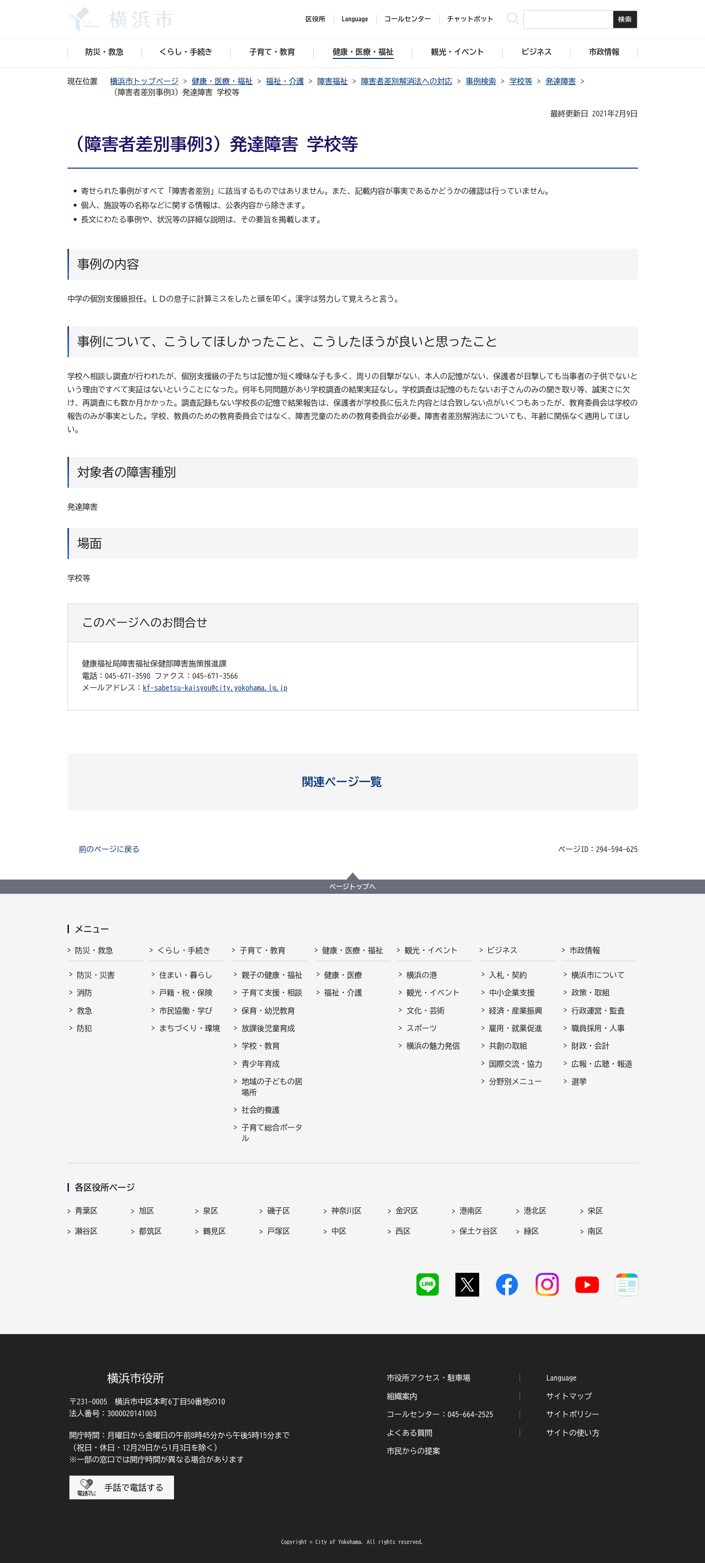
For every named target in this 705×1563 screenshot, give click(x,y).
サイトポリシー (572, 1414)
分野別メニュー (515, 1081)
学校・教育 (260, 1046)
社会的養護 (260, 1110)
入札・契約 (508, 975)
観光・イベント (431, 950)
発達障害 (561, 81)
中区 (339, 1231)
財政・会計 (590, 1046)
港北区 (535, 1210)
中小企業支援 (512, 992)
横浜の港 (421, 975)
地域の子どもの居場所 (271, 1087)
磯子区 (278, 1210)
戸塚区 (278, 1231)
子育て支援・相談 (271, 992)
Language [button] (355, 19)
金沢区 (407, 1210)
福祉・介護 (285, 81)
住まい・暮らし (185, 975)
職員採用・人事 (598, 1028)
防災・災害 (96, 975)
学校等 (521, 81)
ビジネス (502, 950)
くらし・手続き (184, 950)
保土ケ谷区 (479, 1231)
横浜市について (598, 975)
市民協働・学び (185, 1010)
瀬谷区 (86, 1231)
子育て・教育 (262, 950)
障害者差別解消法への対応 (407, 81)
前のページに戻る (109, 849)
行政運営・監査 (598, 1010)
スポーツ (421, 1028)
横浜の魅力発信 (433, 1046)
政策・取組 (590, 992)
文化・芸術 (425, 1010)
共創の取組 (508, 1046)
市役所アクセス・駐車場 (429, 1378)
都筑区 (150, 1231)
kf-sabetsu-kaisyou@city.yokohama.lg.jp (215, 688)
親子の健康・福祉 (271, 975)
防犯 (84, 1028)
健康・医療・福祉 (222, 81)
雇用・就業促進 (515, 1028)
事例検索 (481, 81)
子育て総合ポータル (271, 1133)
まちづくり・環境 (189, 1028)
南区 (595, 1231)
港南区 (471, 1210)
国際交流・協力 (515, 1064)
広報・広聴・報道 (601, 1064)
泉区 (210, 1210)
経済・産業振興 (515, 1010)
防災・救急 (94, 950)
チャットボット (470, 19)
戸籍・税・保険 (185, 992)
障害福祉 (333, 81)
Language (561, 1378)
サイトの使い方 (572, 1433)
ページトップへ (352, 886)
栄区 (595, 1210)
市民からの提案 (413, 1451)
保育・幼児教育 (268, 1010)
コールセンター (408, 19)
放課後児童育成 (268, 1028)
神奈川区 (346, 1210)
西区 (403, 1231)
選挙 (579, 1081)
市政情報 (585, 950)
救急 (84, 1010)
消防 (84, 992)
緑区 (531, 1231)
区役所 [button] (316, 19)
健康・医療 (343, 975)
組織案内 (402, 1396)
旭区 (146, 1210)
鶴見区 (214, 1231)
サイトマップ (569, 1396)
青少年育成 (260, 1064)
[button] (352, 781)
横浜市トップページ (144, 81)
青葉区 (86, 1210)
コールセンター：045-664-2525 (440, 1414)
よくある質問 (410, 1433)
